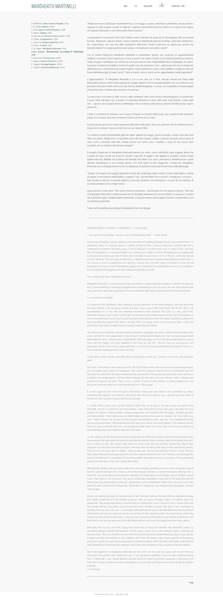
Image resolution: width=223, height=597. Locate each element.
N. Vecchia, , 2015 (50, 36)
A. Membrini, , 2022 (50, 23)
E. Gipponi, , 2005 (48, 67)
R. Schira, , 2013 (41, 45)
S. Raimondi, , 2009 (45, 58)
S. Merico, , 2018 (41, 33)
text (161, 6)
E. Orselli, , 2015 (44, 39)
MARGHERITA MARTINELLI (53, 6)
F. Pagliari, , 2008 (47, 61)
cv (135, 6)
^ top (190, 583)
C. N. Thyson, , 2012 (48, 48)
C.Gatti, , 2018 (48, 30)
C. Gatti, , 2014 (47, 42)
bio (125, 6)
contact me (178, 6)
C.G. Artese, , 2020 (43, 26)
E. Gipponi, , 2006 (46, 64)
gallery (148, 6)
